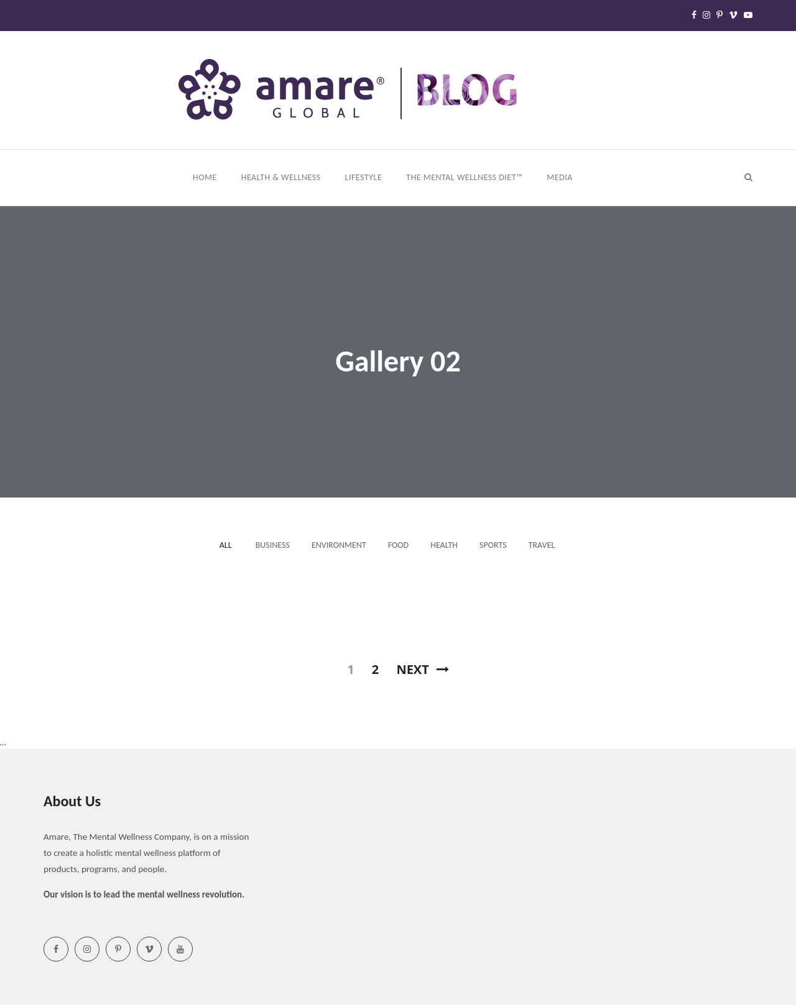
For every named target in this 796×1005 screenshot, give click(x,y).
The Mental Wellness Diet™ (465, 177)
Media (561, 177)
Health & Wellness (282, 177)
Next (422, 669)
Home (206, 177)
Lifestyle (364, 177)
